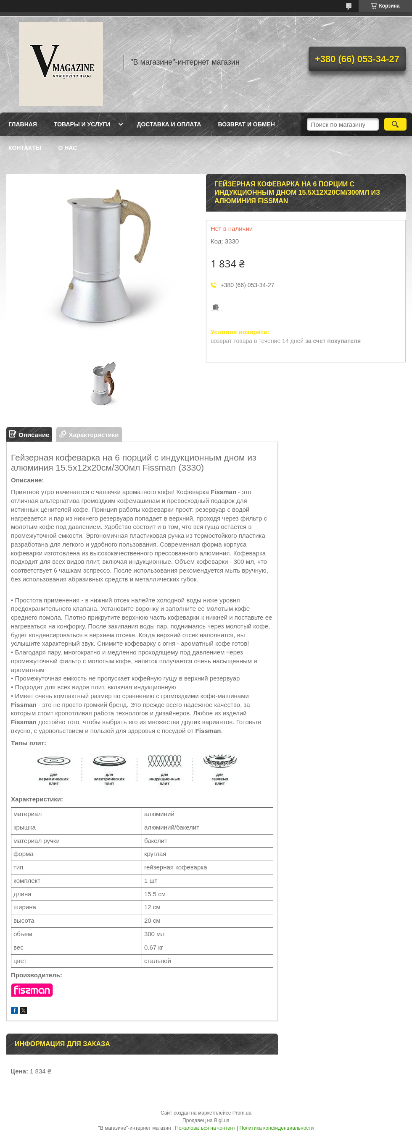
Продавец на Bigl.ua (206, 1120)
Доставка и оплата (169, 124)
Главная (22, 124)
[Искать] (395, 124)
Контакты (24, 147)
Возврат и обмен (246, 124)
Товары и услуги (82, 124)
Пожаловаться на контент (205, 1128)
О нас (67, 147)
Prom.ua (241, 1113)
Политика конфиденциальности (277, 1128)
